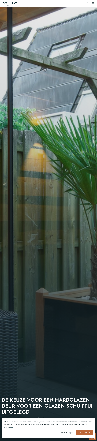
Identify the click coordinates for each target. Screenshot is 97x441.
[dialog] (48, 428)
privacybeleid (8, 427)
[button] (93, 3)
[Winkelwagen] (88, 3)
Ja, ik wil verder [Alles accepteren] (84, 433)
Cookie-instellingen (66, 433)
